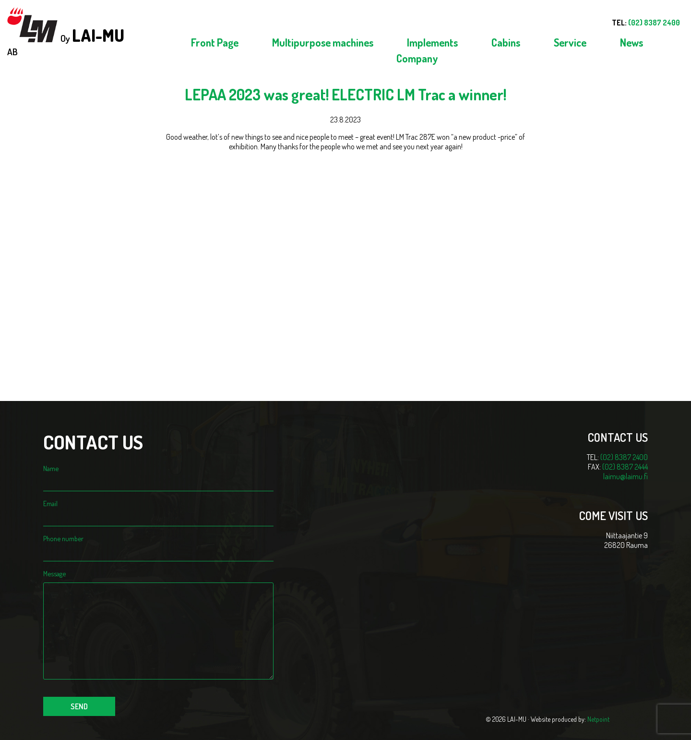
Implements (432, 42)
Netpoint (598, 719)
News (631, 42)
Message (158, 577)
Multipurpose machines (322, 42)
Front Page (214, 42)
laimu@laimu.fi (625, 476)
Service (570, 42)
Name (158, 475)
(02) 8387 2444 (625, 467)
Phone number (158, 545)
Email (158, 510)
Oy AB (65, 32)
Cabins (505, 42)
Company (417, 58)
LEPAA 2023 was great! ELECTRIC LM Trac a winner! (345, 94)
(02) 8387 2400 (624, 457)
